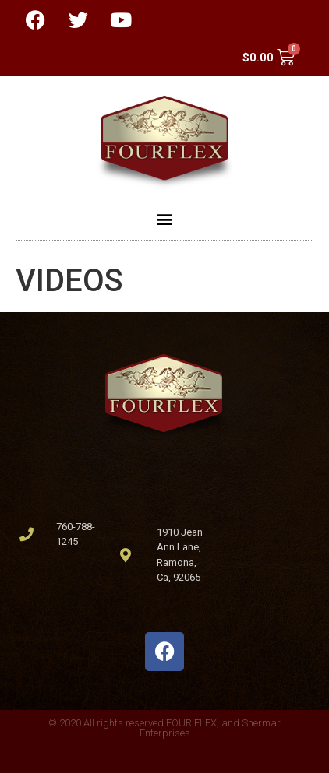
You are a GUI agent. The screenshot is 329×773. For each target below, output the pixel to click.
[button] (165, 219)
